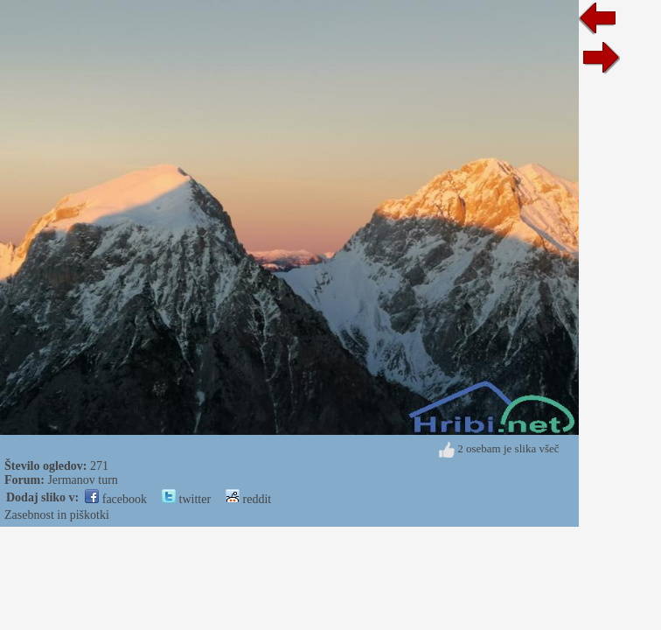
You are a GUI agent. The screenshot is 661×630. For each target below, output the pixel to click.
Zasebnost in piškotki (56, 515)
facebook (116, 499)
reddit (248, 499)
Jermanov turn (82, 479)
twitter (186, 499)
